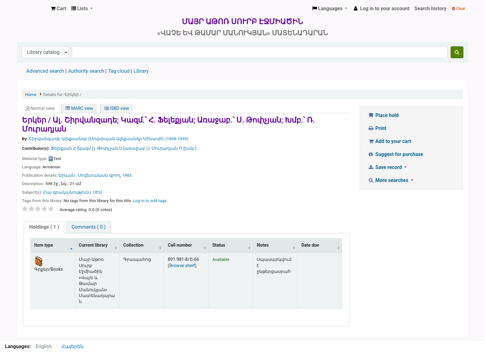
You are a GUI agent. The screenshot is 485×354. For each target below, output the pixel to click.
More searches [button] (389, 180)
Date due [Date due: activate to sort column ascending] (310, 245)
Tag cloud (119, 71)
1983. (127, 175)
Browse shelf (182, 265)
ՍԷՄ (97, 192)
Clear (458, 8)
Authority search (86, 71)
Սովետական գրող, (99, 175)
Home (30, 94)
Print (377, 128)
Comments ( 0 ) (88, 227)
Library (141, 71)
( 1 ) (44, 227)
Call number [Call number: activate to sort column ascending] (180, 245)
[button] (58, 8)
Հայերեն (73, 346)
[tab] (44, 227)
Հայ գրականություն (66, 192)
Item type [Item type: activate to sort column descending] (43, 245)
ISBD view (117, 108)
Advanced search (45, 71)
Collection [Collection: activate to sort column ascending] (133, 245)
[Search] (457, 52)
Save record (385, 167)
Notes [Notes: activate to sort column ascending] (262, 245)
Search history (430, 8)
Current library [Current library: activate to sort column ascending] (93, 245)
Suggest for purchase (395, 154)
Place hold (383, 115)
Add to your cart (389, 141)
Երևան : (68, 175)
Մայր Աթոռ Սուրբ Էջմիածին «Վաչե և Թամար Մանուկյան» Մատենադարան (32, 8)
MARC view (79, 108)
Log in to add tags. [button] (150, 200)
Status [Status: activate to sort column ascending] (218, 245)
